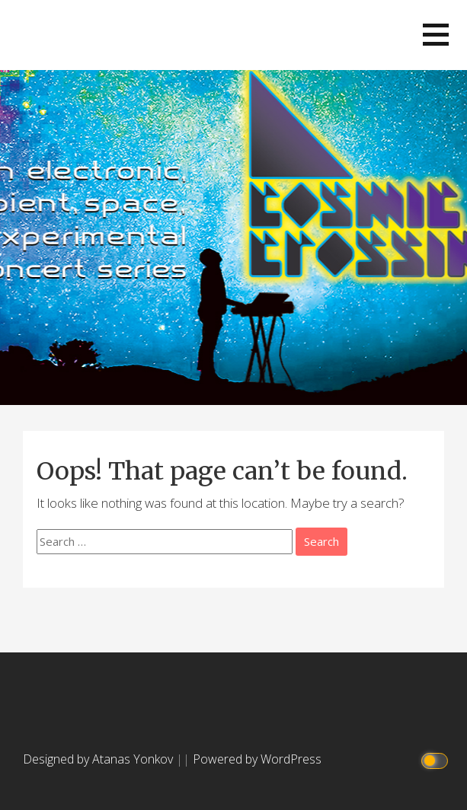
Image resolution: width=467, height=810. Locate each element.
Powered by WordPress (257, 759)
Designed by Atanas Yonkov (99, 759)
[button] (435, 34)
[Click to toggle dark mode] (437, 759)
